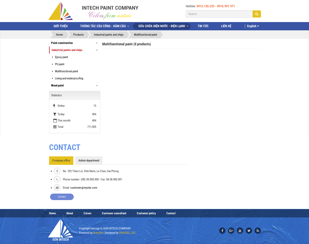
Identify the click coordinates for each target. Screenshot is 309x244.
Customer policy (146, 213)
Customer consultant (114, 213)
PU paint (59, 64)
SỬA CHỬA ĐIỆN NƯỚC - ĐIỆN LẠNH (161, 26)
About (69, 213)
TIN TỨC (203, 26)
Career (87, 213)
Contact (62, 196)
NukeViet (98, 233)
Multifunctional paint (66, 71)
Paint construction (62, 43)
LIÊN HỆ (226, 26)
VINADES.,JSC (127, 233)
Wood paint (57, 85)
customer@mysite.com (83, 187)
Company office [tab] (61, 160)
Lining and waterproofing (69, 78)
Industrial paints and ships (67, 50)
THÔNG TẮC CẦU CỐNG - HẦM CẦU (103, 26)
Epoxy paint (61, 57)
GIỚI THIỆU (61, 26)
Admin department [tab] (88, 160)
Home (52, 213)
